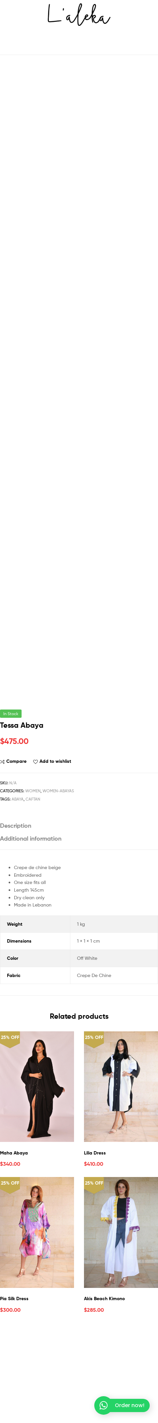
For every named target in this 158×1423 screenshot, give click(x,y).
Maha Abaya (14, 1243)
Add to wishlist (55, 852)
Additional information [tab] (30, 929)
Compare (16, 852)
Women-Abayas (58, 881)
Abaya (18, 889)
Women (32, 881)
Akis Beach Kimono (104, 1389)
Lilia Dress (95, 1243)
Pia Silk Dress (14, 1389)
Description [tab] (15, 916)
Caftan (33, 889)
